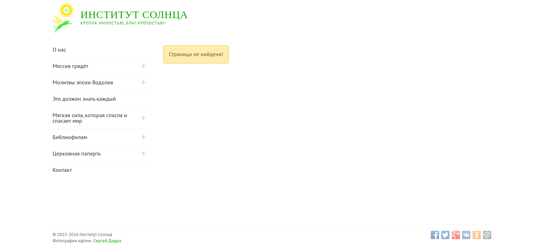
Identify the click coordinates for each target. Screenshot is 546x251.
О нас (59, 50)
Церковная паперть (77, 154)
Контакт (62, 170)
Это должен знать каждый (84, 99)
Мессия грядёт (70, 66)
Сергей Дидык (107, 241)
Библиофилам (70, 137)
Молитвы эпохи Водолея (83, 82)
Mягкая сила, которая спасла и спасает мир (90, 118)
